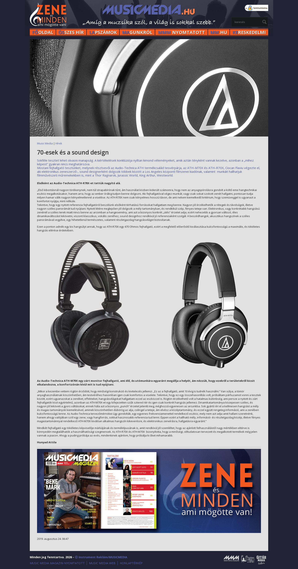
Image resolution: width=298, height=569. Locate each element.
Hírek (58, 143)
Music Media (45, 143)
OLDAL (42, 32)
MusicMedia (48, 15)
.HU (218, 32)
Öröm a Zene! (247, 559)
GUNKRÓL (137, 32)
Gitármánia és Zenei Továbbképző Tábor (261, 559)
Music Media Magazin (231, 559)
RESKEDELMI (249, 32)
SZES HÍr (71, 32)
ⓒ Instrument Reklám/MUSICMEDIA (101, 557)
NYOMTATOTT (181, 32)
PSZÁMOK (103, 32)
